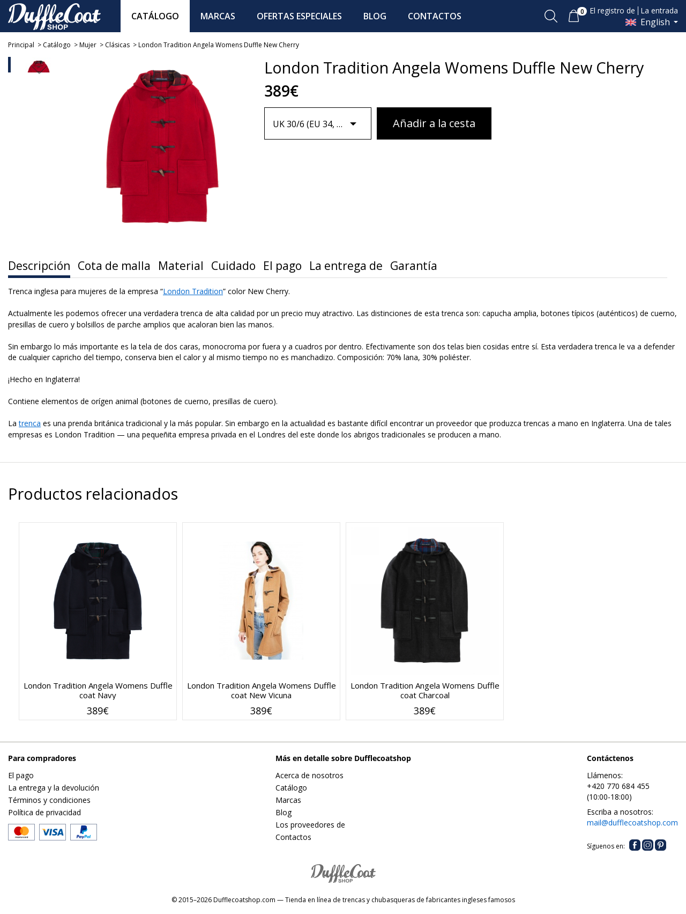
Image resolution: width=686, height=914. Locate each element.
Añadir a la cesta (434, 123)
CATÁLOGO (155, 16)
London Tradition (193, 291)
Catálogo (57, 44)
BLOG (374, 16)
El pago (282, 265)
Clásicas (117, 44)
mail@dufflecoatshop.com (632, 822)
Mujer (87, 44)
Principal (21, 44)
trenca (30, 423)
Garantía (413, 265)
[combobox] (318, 124)
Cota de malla (114, 265)
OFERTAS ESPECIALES (299, 16)
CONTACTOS (434, 16)
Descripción (39, 265)
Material (181, 265)
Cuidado (233, 265)
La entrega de (346, 265)
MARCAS (217, 16)
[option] (39, 77)
